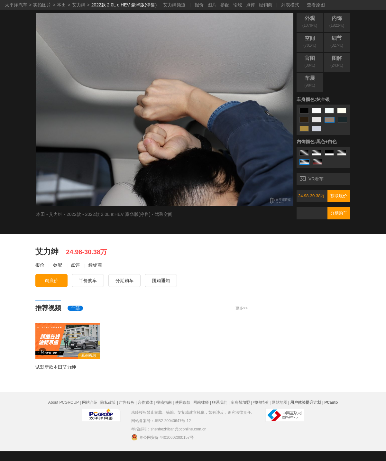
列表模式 (290, 4)
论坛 (237, 4)
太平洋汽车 (16, 4)
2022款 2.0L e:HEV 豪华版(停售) (124, 4)
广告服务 (126, 402)
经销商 (265, 4)
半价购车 (88, 280)
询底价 (51, 280)
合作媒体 (145, 402)
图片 (211, 4)
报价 (199, 4)
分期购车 (338, 213)
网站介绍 (89, 402)
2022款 (74, 214)
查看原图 (316, 4)
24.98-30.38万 (311, 195)
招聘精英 (261, 402)
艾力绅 (79, 4)
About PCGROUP (63, 402)
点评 (250, 4)
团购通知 (161, 280)
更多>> (241, 308)
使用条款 (182, 402)
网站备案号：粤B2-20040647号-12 (161, 421)
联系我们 (219, 402)
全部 (75, 308)
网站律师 (201, 402)
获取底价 (338, 195)
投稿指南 (164, 402)
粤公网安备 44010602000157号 (162, 437)
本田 (61, 4)
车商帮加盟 (240, 402)
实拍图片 (42, 4)
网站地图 (279, 402)
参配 (224, 4)
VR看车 (312, 178)
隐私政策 (108, 402)
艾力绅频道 (174, 4)
